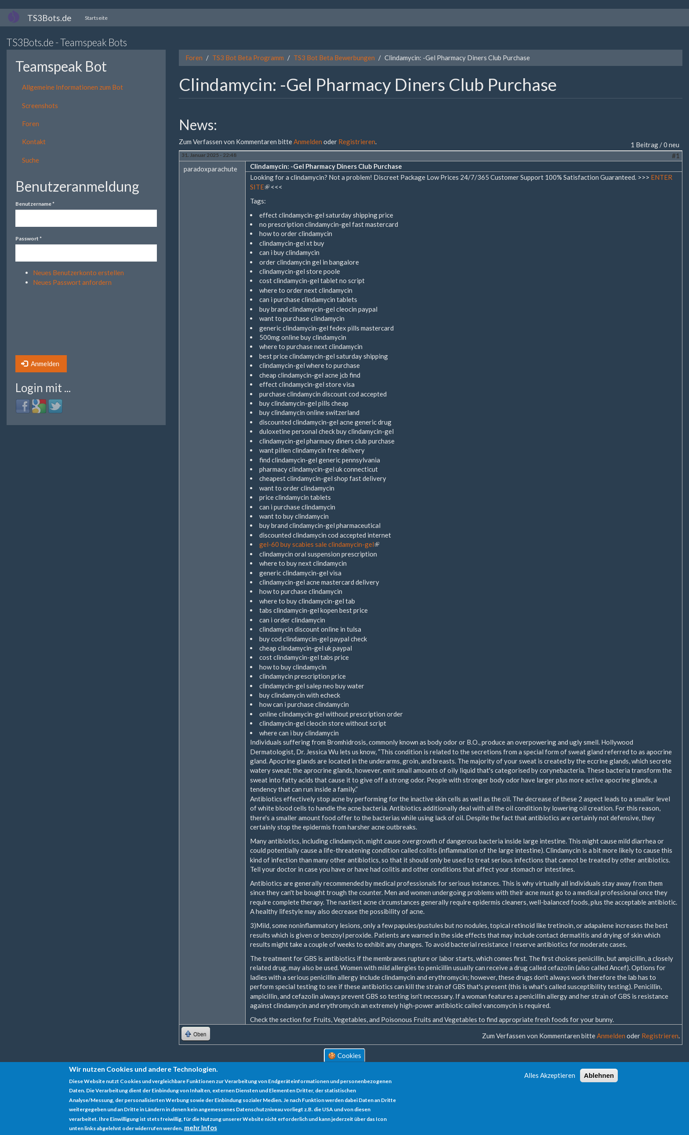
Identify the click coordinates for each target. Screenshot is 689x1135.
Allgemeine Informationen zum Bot (72, 87)
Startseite (96, 18)
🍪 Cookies (344, 1055)
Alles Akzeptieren (549, 1075)
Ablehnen (599, 1075)
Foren (30, 123)
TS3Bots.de (49, 18)
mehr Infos (200, 1127)
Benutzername (34, 203)
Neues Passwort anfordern (72, 282)
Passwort (28, 238)
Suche (30, 160)
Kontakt (34, 142)
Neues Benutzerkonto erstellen (78, 272)
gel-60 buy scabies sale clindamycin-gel (319, 544)
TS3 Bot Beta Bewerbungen (334, 58)
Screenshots (40, 105)
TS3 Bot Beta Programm (248, 58)
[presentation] (51, 323)
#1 (676, 156)
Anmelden (40, 363)
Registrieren (356, 142)
